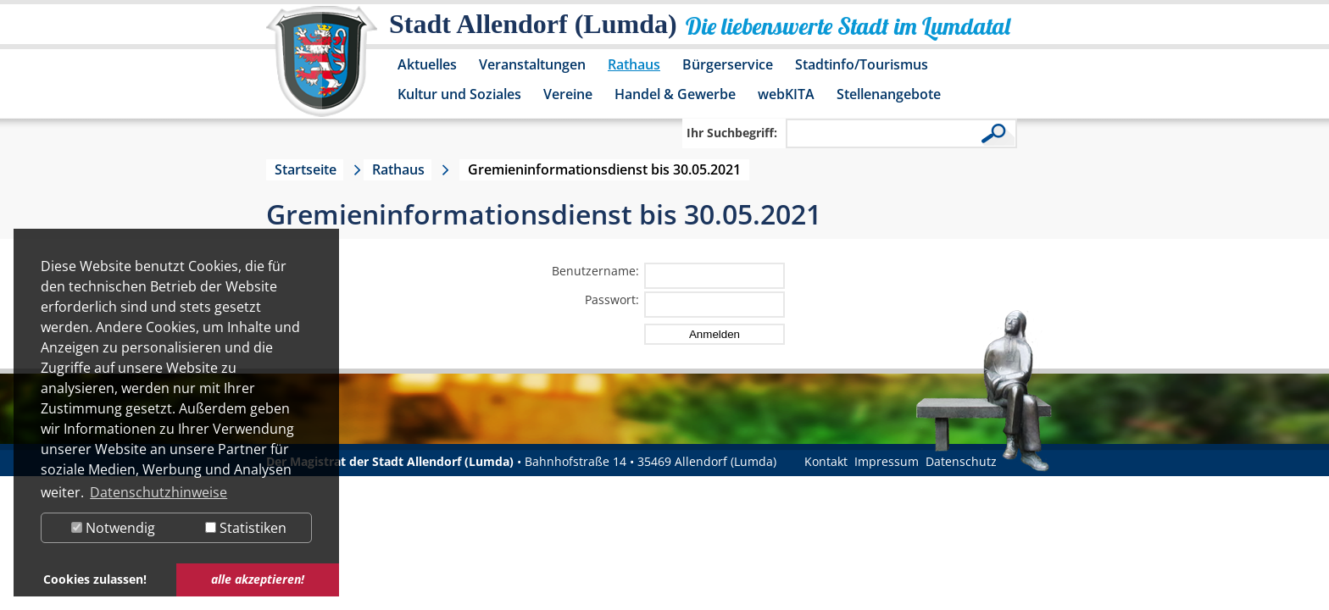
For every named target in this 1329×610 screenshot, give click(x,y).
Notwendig (113, 527)
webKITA (786, 94)
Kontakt (826, 461)
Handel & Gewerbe (675, 94)
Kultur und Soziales (459, 94)
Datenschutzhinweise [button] (158, 492)
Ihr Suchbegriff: (732, 133)
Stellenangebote (889, 94)
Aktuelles (427, 64)
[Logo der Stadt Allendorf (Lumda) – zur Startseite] (322, 69)
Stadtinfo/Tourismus (861, 64)
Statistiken (245, 527)
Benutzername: (595, 271)
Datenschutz (961, 461)
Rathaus (634, 64)
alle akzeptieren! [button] (257, 579)
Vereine (567, 94)
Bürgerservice (727, 64)
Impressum (886, 461)
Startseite (305, 169)
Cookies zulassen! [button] (95, 579)
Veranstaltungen (532, 64)
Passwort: (612, 299)
